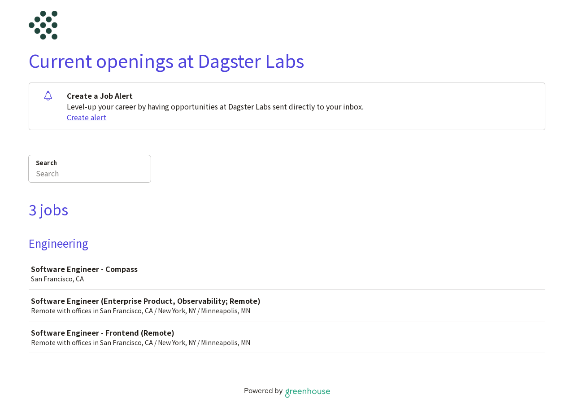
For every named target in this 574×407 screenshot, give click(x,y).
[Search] (90, 174)
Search (46, 162)
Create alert (86, 117)
